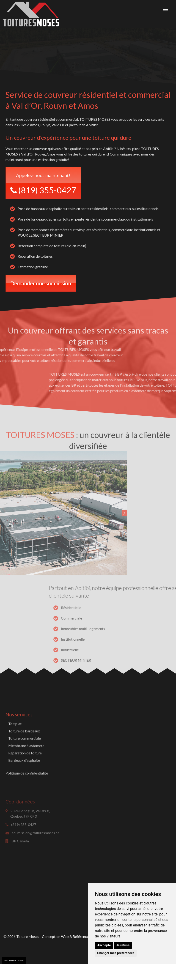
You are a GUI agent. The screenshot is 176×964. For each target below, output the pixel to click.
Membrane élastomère (26, 769)
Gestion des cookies (14, 960)
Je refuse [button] (122, 945)
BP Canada (20, 859)
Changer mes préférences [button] (115, 953)
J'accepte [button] (104, 945)
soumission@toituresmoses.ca (35, 851)
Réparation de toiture (25, 777)
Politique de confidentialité (27, 797)
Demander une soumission (40, 283)
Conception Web (55, 936)
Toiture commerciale (24, 762)
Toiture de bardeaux (24, 755)
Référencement (85, 936)
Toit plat (15, 748)
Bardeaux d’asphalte (24, 784)
